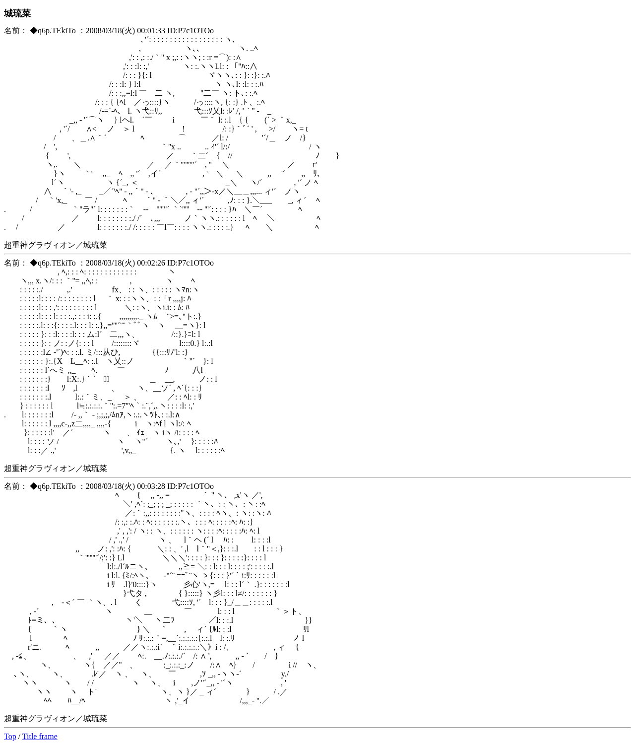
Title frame (40, 736)
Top (10, 736)
